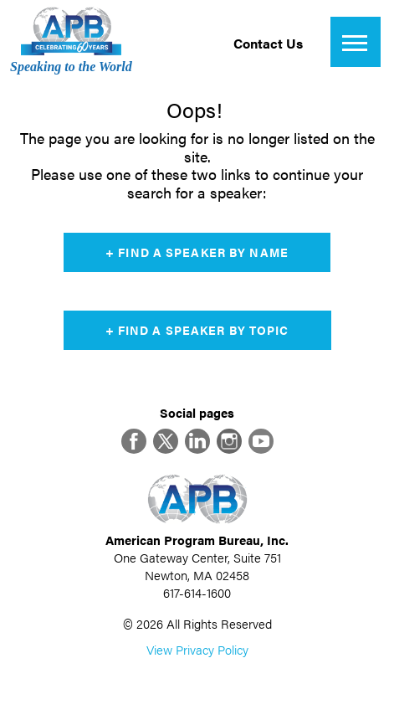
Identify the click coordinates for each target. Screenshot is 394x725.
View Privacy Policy (197, 649)
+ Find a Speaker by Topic (197, 329)
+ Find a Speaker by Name (197, 252)
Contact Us (268, 43)
